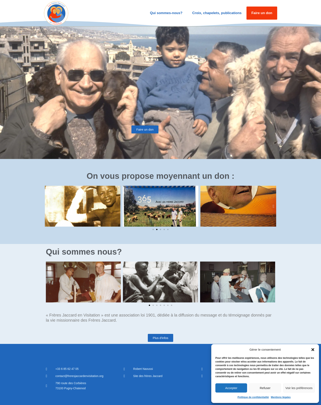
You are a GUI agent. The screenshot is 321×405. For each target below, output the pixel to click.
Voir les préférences (299, 388)
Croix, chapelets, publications (217, 13)
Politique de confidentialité (253, 397)
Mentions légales (281, 397)
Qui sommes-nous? (166, 13)
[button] (313, 350)
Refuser (265, 388)
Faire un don (261, 13)
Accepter (231, 388)
